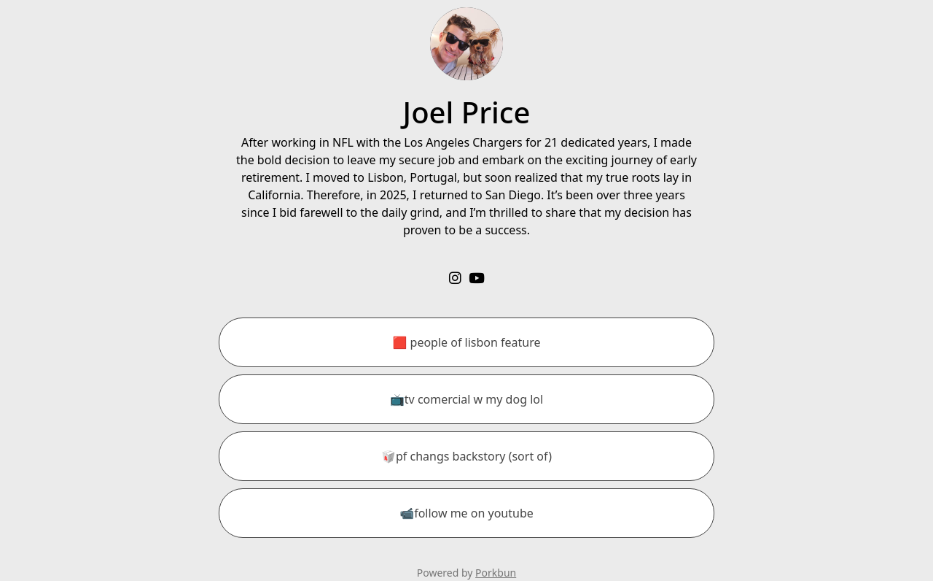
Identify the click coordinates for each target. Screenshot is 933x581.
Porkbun (495, 573)
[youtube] (476, 277)
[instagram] (455, 277)
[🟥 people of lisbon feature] (466, 342)
